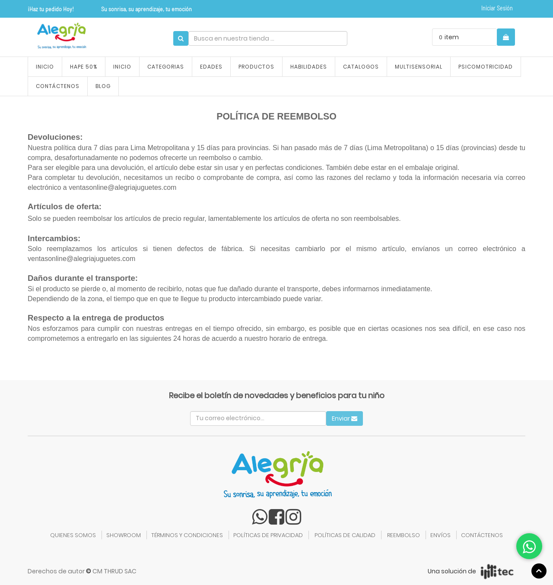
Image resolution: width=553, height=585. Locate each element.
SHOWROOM (123, 535)
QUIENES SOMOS (73, 535)
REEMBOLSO (403, 535)
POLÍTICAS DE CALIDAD (345, 535)
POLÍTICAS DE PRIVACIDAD (268, 535)
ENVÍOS (440, 535)
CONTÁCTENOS (482, 535)
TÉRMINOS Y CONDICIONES (187, 535)
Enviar (344, 418)
